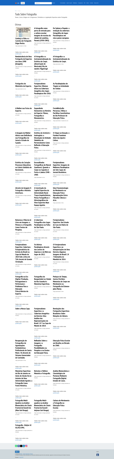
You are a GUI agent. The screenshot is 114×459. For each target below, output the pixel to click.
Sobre (87, 2)
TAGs (16, 10)
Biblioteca (75, 2)
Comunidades (62, 2)
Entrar (22, 3)
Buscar (53, 2)
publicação (18, 54)
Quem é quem (69, 2)
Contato (91, 2)
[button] (16, 446)
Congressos (80, 2)
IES (84, 2)
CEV (17, 451)
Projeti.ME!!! (21, 457)
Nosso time (96, 2)
